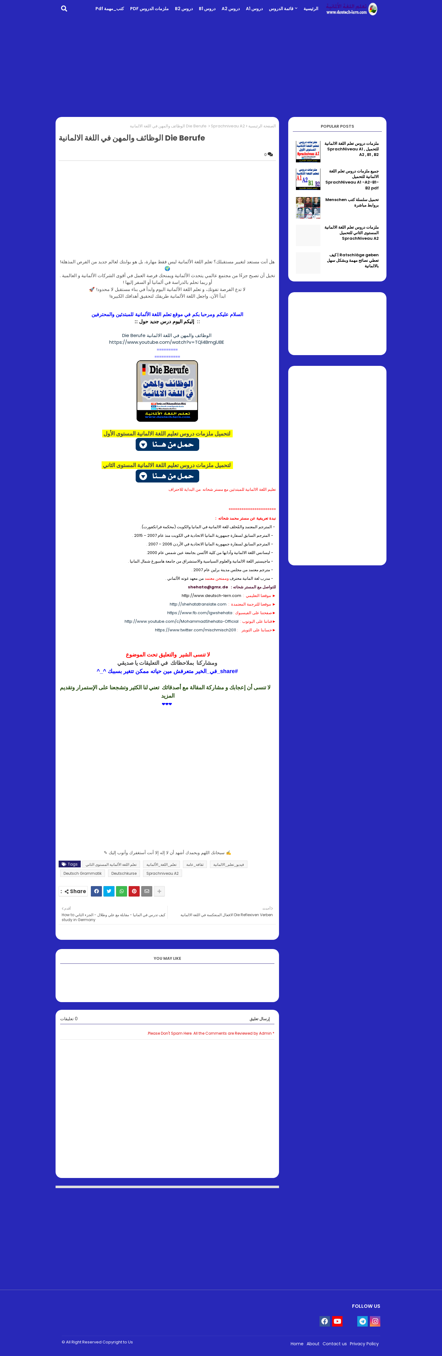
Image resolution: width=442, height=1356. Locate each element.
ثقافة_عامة (195, 864)
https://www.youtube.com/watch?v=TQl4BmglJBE (167, 342)
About (313, 1344)
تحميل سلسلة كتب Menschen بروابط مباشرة (352, 202)
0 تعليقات (69, 1019)
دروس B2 (184, 9)
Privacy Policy (364, 1344)
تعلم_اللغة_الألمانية (161, 864)
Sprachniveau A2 (228, 126)
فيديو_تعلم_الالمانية (228, 864)
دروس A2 (231, 9)
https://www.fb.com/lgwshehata (199, 613)
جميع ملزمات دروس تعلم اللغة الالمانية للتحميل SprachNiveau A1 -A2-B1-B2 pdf (352, 180)
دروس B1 (207, 9)
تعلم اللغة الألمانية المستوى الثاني (111, 864)
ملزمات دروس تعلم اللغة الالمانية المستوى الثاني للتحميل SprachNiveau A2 (351, 233)
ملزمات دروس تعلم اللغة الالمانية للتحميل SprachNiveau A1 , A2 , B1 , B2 (351, 149)
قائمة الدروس (281, 9)
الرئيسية (311, 9)
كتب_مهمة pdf (109, 9)
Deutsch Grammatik (83, 873)
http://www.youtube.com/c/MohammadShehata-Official (181, 621)
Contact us (335, 1344)
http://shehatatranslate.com (198, 604)
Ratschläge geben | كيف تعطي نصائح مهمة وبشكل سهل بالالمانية (353, 260)
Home (297, 1344)
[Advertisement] (221, 66)
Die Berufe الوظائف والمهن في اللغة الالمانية (167, 335)
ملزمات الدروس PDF (149, 9)
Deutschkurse (124, 873)
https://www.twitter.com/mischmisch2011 (195, 630)
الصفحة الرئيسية (262, 126)
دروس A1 (254, 9)
